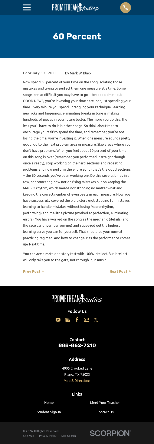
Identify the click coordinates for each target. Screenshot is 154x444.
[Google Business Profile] (67, 319)
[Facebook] (77, 319)
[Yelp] (86, 319)
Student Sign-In (49, 412)
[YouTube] (58, 319)
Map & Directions (77, 381)
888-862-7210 (77, 345)
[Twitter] (96, 319)
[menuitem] (28, 436)
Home (49, 403)
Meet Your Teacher (105, 403)
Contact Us (105, 412)
